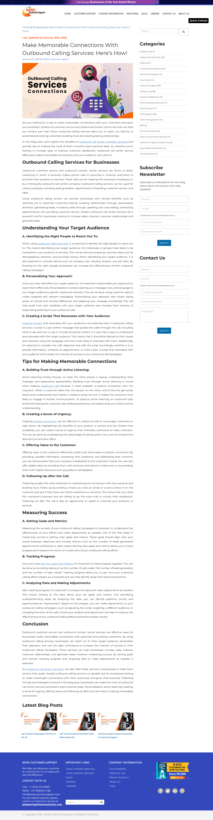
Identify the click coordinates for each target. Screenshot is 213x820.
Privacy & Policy (119, 777)
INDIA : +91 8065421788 (36, 790)
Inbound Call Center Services (153, 137)
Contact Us (168, 13)
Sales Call (144, 63)
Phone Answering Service (152, 102)
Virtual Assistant (147, 154)
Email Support (146, 108)
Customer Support (85, 13)
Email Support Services (80, 769)
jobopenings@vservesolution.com (42, 804)
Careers (155, 13)
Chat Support (146, 114)
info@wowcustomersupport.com (41, 794)
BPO (142, 125)
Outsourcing (146, 91)
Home (67, 13)
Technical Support (148, 131)
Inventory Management (151, 68)
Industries (132, 13)
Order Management (149, 119)
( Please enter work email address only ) (158, 215)
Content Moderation (111, 13)
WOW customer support (56, 59)
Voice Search (146, 80)
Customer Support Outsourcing (155, 142)
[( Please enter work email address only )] (164, 222)
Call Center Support (149, 74)
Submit (164, 242)
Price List (115, 781)
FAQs (112, 786)
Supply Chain (146, 51)
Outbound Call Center (150, 57)
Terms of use (117, 773)
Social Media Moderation (151, 148)
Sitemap (71, 781)
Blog (145, 13)
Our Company (117, 769)
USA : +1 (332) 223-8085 (36, 786)
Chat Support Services (80, 773)
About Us (183, 13)
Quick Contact (198, 20)
